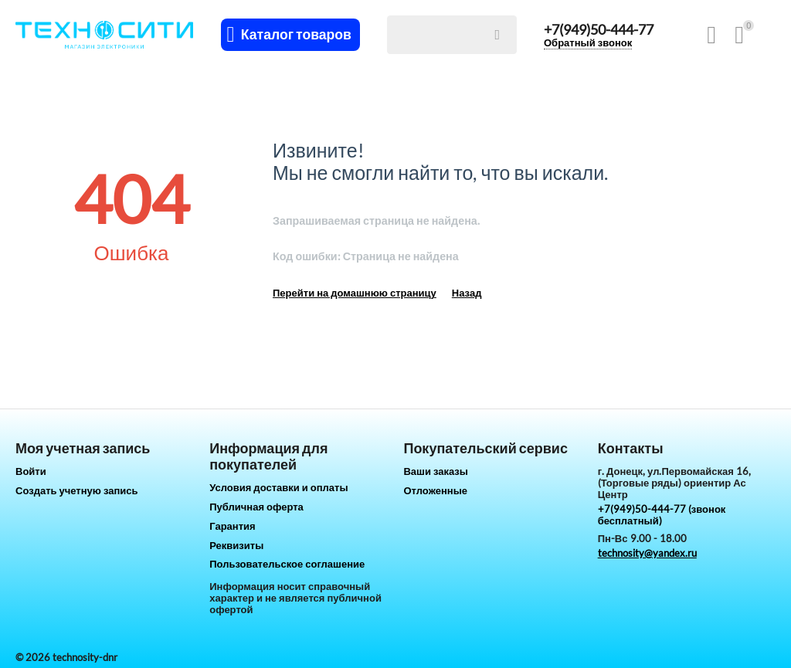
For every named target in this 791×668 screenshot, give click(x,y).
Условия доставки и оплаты (278, 487)
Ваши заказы (435, 471)
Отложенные (435, 490)
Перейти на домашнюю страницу (354, 293)
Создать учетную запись (76, 490)
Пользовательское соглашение (287, 564)
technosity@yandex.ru (647, 553)
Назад (467, 293)
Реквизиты (236, 545)
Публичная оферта (256, 506)
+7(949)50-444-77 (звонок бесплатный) (662, 515)
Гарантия (232, 526)
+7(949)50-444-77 (599, 29)
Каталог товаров (296, 34)
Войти (30, 471)
